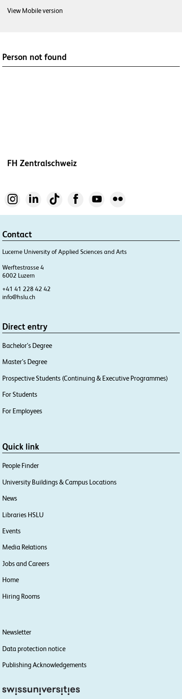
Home (10, 579)
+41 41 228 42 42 (26, 288)
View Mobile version (35, 10)
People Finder (20, 465)
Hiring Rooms (21, 596)
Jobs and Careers (25, 563)
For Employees (22, 411)
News (9, 498)
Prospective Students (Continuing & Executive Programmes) (85, 378)
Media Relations (24, 547)
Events (11, 531)
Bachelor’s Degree (27, 345)
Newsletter (16, 632)
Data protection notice (33, 648)
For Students (19, 394)
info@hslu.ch (18, 296)
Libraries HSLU (22, 515)
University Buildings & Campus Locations (59, 482)
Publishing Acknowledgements (44, 665)
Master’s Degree (24, 361)
